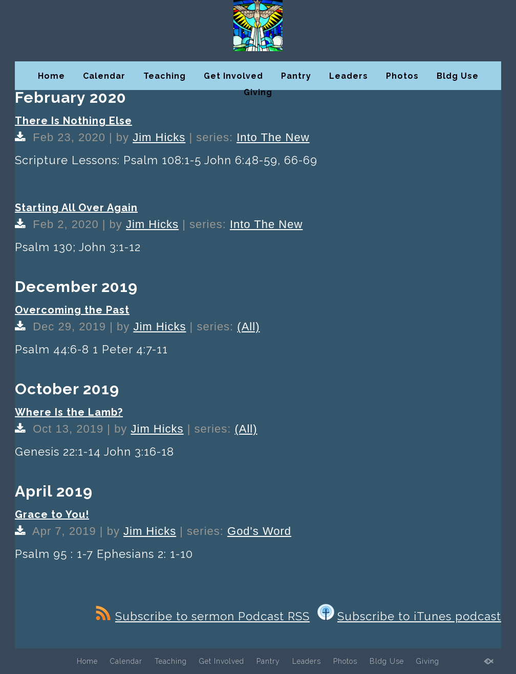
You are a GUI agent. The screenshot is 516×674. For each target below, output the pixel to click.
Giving (258, 92)
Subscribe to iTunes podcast (409, 616)
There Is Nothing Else (73, 121)
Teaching (164, 76)
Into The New (272, 137)
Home (51, 76)
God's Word (259, 531)
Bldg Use (458, 76)
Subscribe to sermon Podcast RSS (203, 616)
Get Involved (233, 76)
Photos (402, 76)
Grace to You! (52, 514)
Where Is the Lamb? (69, 412)
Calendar (104, 76)
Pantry (296, 76)
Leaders (348, 76)
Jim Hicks (159, 137)
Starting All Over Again (76, 207)
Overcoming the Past (72, 310)
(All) (248, 326)
